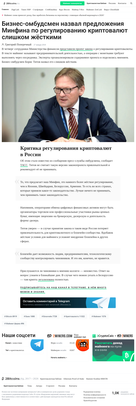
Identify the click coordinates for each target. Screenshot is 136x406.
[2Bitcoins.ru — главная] (12, 3)
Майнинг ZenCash (94, 9)
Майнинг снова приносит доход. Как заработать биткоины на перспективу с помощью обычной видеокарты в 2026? (54, 15)
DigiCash (15, 9)
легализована (46, 279)
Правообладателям (90, 400)
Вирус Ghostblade (111, 9)
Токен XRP (26, 9)
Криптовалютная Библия (96, 3)
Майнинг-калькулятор (72, 3)
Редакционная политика (92, 392)
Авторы (39, 386)
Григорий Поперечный (18, 44)
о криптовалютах (14, 350)
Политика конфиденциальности (95, 395)
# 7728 (49, 316)
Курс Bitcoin (64, 9)
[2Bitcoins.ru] (13, 378)
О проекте (50, 386)
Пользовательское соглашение (94, 398)
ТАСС (24, 165)
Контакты (122, 3)
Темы (29, 386)
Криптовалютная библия (51, 379)
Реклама (112, 3)
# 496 (14, 323)
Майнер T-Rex (78, 9)
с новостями (13, 343)
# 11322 (74, 316)
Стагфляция (38, 9)
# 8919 (10, 316)
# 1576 (99, 316)
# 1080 (29, 316)
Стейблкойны (51, 9)
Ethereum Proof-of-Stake (74, 379)
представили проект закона (76, 48)
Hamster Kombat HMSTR (97, 379)
